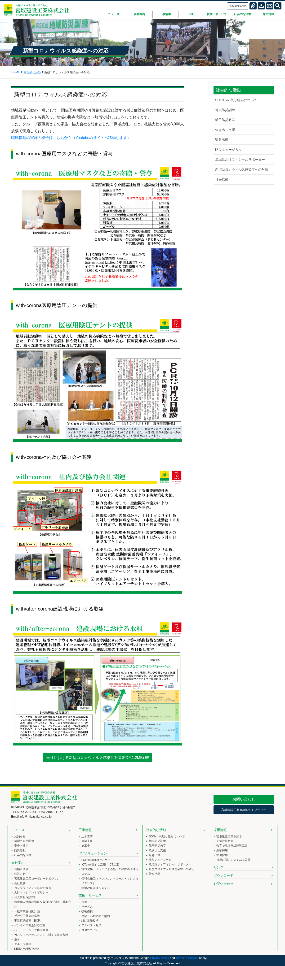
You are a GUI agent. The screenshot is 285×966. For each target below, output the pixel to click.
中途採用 (222, 855)
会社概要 (20, 883)
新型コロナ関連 (24, 841)
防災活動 (20, 850)
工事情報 (85, 830)
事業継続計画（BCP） (28, 920)
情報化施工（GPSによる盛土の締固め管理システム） (109, 871)
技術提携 (87, 911)
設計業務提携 (89, 920)
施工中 (85, 845)
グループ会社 (22, 944)
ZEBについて (89, 930)
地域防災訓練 (225, 110)
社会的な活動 (22, 855)
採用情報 (220, 830)
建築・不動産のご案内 (95, 916)
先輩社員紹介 (224, 841)
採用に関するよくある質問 (233, 860)
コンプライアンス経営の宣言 (32, 888)
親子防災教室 (225, 120)
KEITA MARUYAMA (26, 948)
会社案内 (18, 863)
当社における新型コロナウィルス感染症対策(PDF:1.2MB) (95, 758)
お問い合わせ (243, 799)
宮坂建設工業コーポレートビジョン (37, 878)
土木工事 (87, 836)
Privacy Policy (159, 958)
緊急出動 (221, 140)
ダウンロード (223, 875)
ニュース (18, 830)
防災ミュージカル (228, 150)
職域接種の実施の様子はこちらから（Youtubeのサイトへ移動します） (71, 138)
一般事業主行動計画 (27, 911)
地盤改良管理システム (95, 888)
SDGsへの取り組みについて (236, 100)
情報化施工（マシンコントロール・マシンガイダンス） (109, 881)
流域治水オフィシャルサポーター (240, 159)
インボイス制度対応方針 (29, 925)
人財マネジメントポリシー (31, 892)
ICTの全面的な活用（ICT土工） (101, 864)
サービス (87, 906)
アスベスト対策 (91, 925)
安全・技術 (21, 845)
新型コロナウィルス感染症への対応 (241, 169)
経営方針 (20, 873)
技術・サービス (90, 895)
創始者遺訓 (21, 869)
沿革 (17, 939)
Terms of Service (187, 958)
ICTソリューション (93, 853)
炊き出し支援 (225, 130)
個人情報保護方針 (25, 897)
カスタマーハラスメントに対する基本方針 (41, 934)
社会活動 (221, 180)
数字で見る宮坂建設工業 (232, 845)
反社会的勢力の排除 (27, 916)
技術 (84, 902)
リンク (218, 867)
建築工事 (87, 841)
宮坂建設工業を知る (229, 836)
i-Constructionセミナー (95, 860)
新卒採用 (222, 850)
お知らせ (20, 836)
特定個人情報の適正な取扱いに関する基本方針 (42, 904)
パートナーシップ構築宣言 (31, 930)
